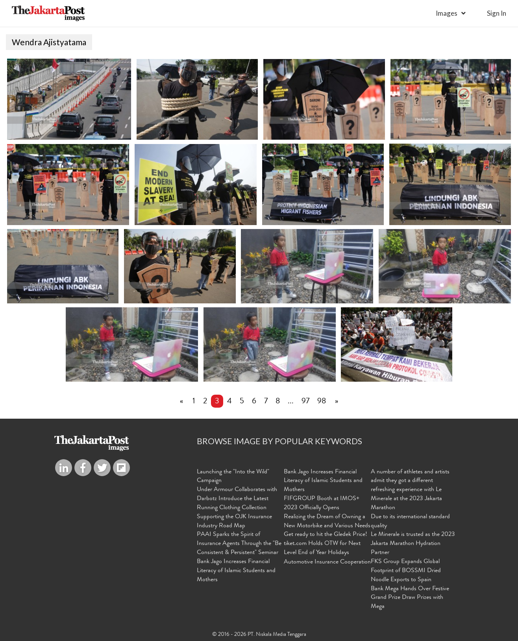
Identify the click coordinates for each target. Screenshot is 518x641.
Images (446, 13)
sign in (496, 13)
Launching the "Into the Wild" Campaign (233, 476)
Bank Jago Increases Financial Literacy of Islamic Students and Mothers (236, 571)
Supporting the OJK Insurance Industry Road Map (234, 521)
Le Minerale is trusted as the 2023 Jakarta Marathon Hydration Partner (413, 544)
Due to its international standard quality (410, 521)
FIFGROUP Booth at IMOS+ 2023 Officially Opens (321, 503)
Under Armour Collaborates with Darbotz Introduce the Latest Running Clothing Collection (237, 499)
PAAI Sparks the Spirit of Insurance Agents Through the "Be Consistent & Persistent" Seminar (239, 544)
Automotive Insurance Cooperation (327, 562)
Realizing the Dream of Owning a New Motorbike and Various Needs (327, 521)
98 (321, 402)
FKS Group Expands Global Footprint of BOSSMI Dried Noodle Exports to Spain (406, 571)
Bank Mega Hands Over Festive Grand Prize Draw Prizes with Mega (410, 598)
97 (305, 402)
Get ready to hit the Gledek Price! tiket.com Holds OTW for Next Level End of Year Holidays (325, 544)
